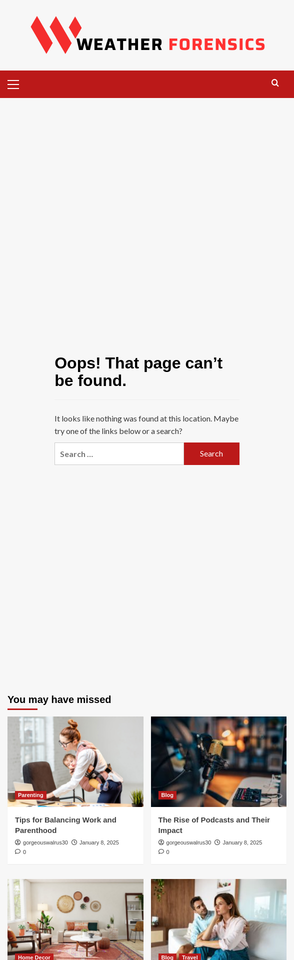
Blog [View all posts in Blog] (168, 795)
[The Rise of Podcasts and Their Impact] (219, 761)
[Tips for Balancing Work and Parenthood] (76, 761)
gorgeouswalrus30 (45, 843)
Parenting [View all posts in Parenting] (31, 795)
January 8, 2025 (99, 843)
